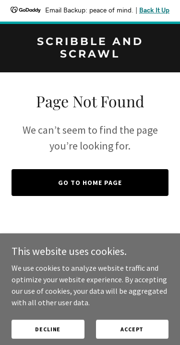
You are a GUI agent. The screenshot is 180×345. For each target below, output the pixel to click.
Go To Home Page (90, 182)
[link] (90, 54)
